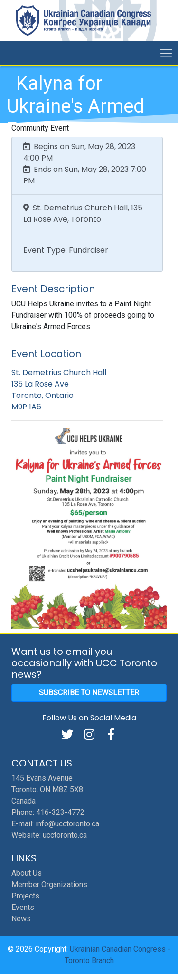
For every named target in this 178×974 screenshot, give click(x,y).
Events (22, 907)
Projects (25, 895)
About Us (26, 873)
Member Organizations (49, 884)
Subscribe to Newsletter (89, 692)
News (21, 918)
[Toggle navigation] (166, 53)
